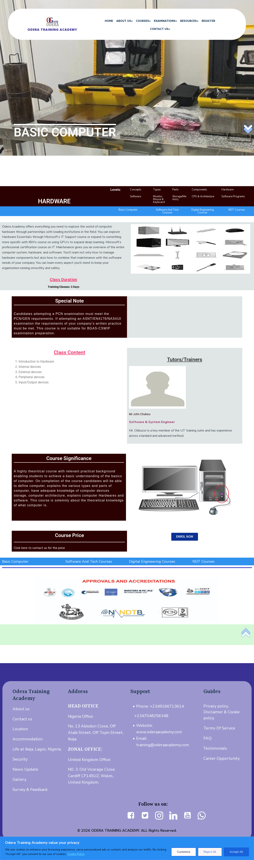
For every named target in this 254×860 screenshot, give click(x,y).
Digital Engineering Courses (202, 211)
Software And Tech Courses (167, 211)
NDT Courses (237, 210)
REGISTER (208, 21)
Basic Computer (128, 210)
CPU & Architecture (203, 196)
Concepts (135, 189)
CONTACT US (159, 29)
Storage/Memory (179, 198)
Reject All (210, 852)
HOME (108, 21)
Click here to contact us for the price (39, 548)
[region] (127, 848)
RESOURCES (189, 21)
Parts (175, 189)
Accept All (236, 852)
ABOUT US (124, 21)
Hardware (227, 189)
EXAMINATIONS (164, 21)
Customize (183, 852)
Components (199, 189)
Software (135, 196)
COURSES (142, 21)
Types (157, 189)
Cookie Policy (76, 854)
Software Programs (233, 196)
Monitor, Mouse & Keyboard (159, 199)
